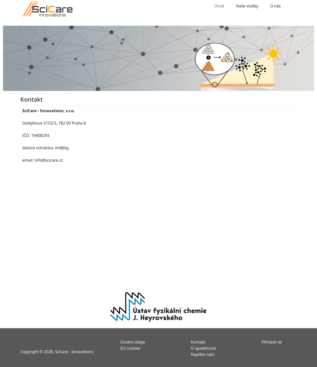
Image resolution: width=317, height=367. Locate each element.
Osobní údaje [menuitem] (132, 341)
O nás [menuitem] (275, 5)
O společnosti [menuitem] (203, 347)
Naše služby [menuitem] (247, 5)
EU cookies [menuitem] (130, 347)
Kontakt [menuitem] (198, 341)
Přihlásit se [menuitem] (272, 341)
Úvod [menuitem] (219, 5)
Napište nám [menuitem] (203, 354)
